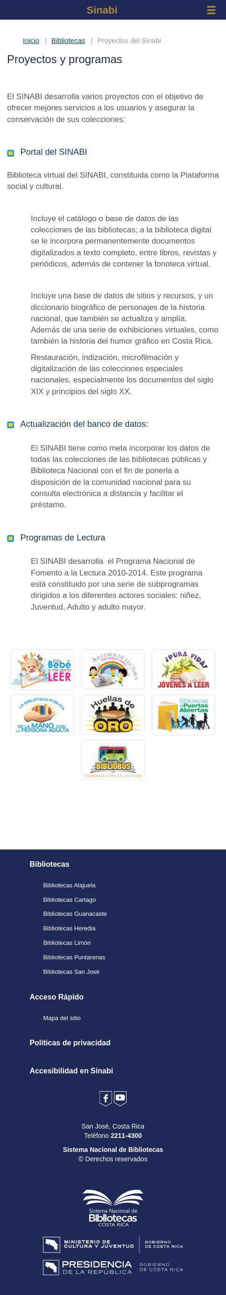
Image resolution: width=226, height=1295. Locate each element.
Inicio (31, 40)
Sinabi (101, 10)
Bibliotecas (68, 40)
